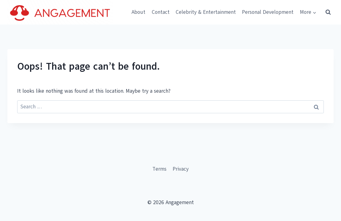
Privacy (181, 169)
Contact (161, 12)
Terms (159, 169)
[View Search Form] (328, 12)
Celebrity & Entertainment (206, 12)
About (138, 12)
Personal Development (267, 12)
